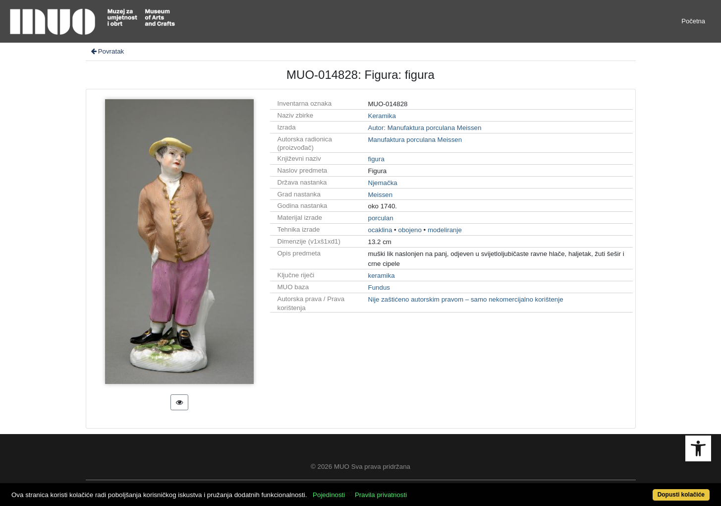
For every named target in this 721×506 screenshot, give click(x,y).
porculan (380, 218)
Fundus (379, 287)
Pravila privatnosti (381, 495)
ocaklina (380, 230)
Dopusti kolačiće (681, 494)
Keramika (382, 116)
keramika (381, 275)
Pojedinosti (329, 495)
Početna (693, 21)
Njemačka (382, 183)
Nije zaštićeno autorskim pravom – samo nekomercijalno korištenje (465, 299)
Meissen (380, 194)
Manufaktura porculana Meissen (415, 139)
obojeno (409, 230)
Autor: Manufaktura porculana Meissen (425, 127)
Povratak (107, 51)
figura (376, 159)
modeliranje (445, 230)
